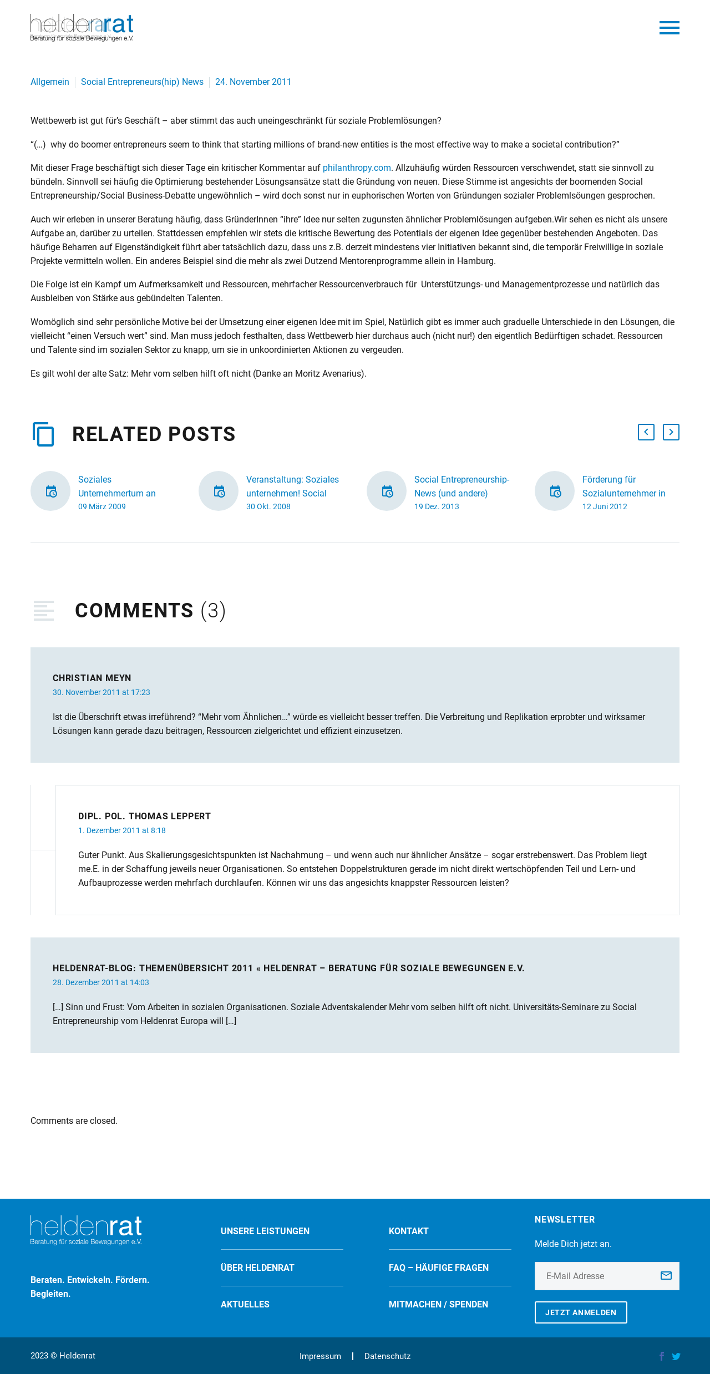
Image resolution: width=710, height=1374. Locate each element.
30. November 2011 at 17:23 (101, 692)
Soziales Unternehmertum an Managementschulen (119, 493)
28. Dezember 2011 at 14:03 (101, 982)
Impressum (320, 1356)
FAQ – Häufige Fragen (439, 1268)
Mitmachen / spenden (438, 1304)
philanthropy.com (357, 168)
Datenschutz (387, 1356)
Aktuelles (245, 1304)
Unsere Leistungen (265, 1231)
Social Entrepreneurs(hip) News (142, 82)
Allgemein (50, 82)
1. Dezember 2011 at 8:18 (122, 830)
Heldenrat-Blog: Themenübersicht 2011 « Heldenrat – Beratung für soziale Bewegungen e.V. (289, 968)
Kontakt (409, 1231)
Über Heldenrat (258, 1268)
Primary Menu (669, 27)
